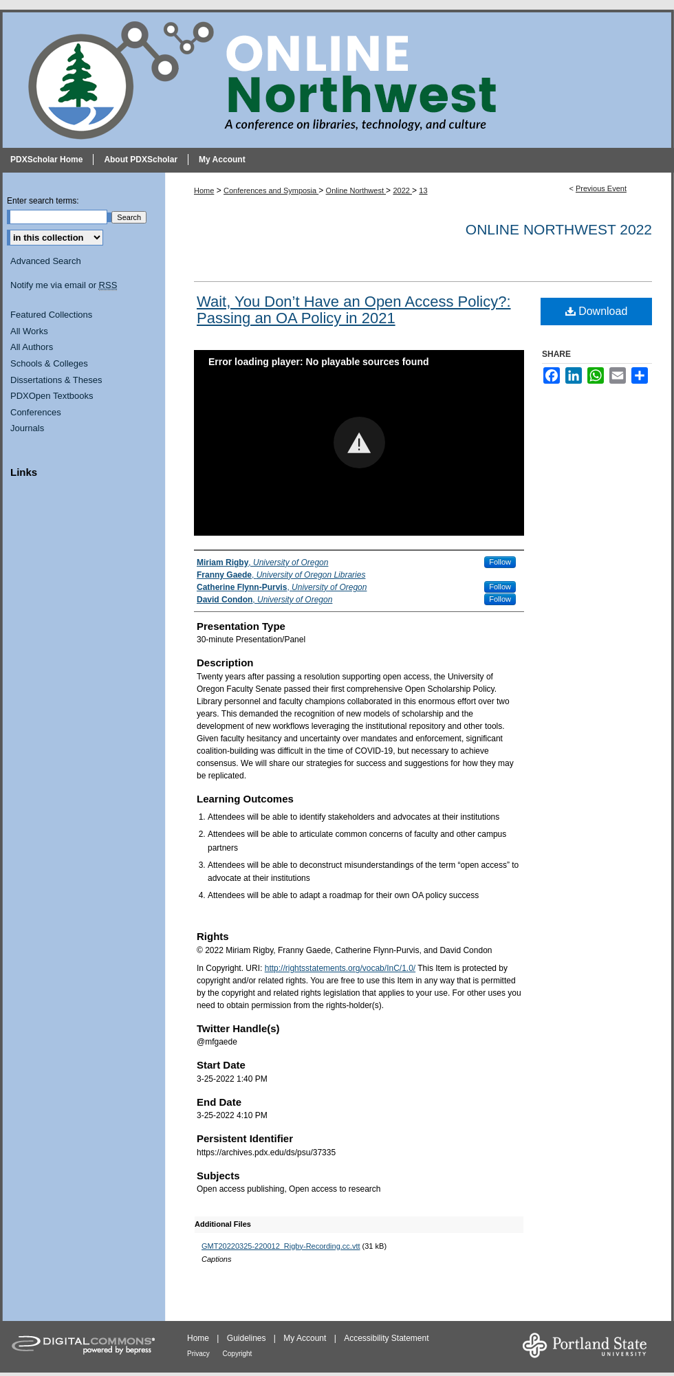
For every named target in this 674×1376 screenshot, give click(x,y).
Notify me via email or (63, 285)
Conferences (35, 412)
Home (204, 190)
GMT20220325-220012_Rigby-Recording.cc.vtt (281, 1246)
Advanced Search (45, 261)
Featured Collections (51, 314)
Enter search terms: (43, 201)
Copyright (237, 1353)
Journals (27, 428)
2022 (402, 190)
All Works (29, 331)
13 (423, 190)
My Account (305, 1338)
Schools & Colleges (49, 363)
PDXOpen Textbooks (51, 396)
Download (596, 311)
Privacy (199, 1353)
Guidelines (247, 1338)
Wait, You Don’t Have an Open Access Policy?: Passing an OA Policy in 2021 (354, 310)
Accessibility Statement (386, 1338)
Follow (500, 562)
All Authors (31, 347)
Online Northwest (356, 190)
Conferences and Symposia (271, 190)
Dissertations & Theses (56, 380)
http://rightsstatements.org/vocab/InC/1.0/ (340, 968)
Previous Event (601, 188)
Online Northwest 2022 (559, 229)
